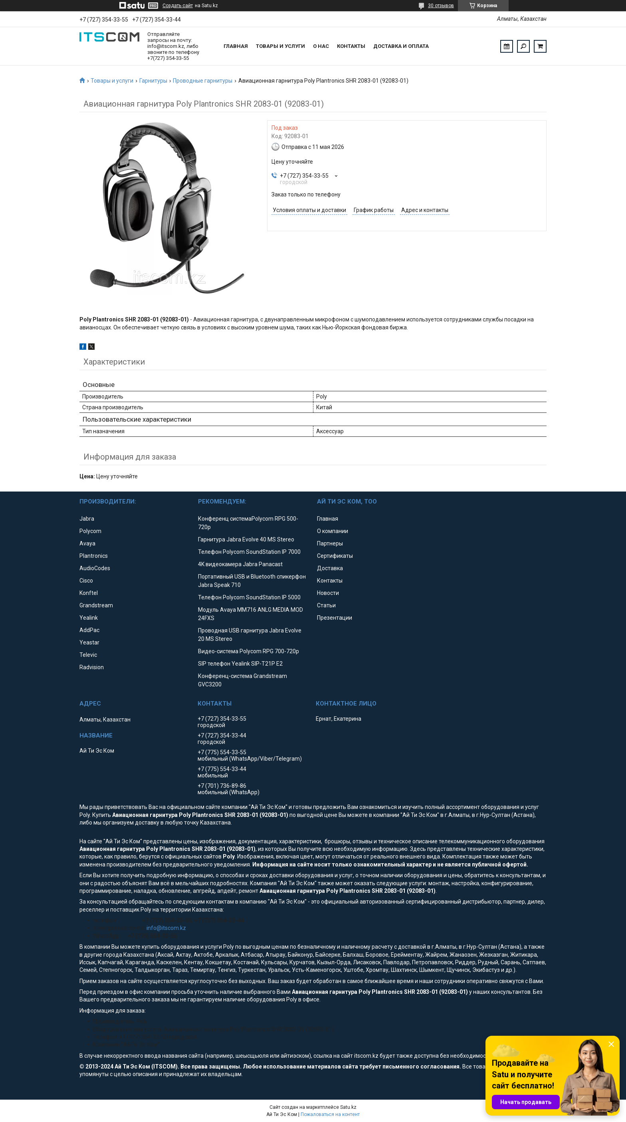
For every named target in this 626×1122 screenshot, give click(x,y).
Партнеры (330, 543)
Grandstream (96, 605)
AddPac (89, 630)
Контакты (351, 46)
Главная (236, 46)
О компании (332, 531)
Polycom (90, 531)
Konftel (88, 593)
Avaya (87, 543)
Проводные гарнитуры (202, 80)
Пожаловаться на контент (330, 1114)
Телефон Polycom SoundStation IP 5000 (249, 597)
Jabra (86, 518)
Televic (88, 655)
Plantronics (93, 556)
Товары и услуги (280, 46)
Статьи (326, 605)
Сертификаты (335, 556)
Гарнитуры (153, 80)
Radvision (91, 667)
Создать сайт (177, 5)
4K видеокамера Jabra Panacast (240, 564)
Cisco (86, 580)
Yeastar (89, 642)
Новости (328, 593)
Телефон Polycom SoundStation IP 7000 (249, 552)
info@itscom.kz (166, 928)
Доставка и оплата (401, 46)
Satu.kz (348, 1107)
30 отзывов (441, 5)
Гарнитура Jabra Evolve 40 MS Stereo (246, 539)
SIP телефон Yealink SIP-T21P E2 (240, 663)
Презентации (334, 618)
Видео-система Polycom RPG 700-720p (248, 651)
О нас (321, 46)
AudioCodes (94, 568)
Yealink (88, 618)
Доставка (330, 568)
